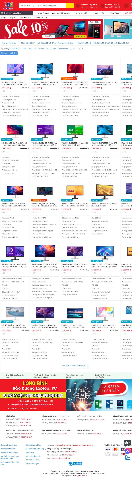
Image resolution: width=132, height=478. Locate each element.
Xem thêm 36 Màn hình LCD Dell (74, 366)
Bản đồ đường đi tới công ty (35, 449)
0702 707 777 (61, 423)
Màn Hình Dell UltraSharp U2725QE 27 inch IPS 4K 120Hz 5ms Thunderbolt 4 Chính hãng (104, 83)
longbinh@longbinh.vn (61, 458)
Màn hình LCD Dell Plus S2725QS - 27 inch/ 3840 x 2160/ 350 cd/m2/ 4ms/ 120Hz (15, 144)
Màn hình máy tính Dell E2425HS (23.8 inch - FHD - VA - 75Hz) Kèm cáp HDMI (14, 266)
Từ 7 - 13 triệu (51, 49)
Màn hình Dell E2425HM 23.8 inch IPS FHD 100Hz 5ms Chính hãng (44, 144)
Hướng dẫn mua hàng (8, 445)
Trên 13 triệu (63, 49)
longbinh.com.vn (81, 476)
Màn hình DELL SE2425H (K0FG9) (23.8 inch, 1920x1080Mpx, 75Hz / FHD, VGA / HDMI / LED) (104, 266)
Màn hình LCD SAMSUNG (103, 43)
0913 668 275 (70, 455)
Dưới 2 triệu (16, 49)
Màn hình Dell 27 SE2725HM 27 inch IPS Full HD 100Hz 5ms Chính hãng (14, 83)
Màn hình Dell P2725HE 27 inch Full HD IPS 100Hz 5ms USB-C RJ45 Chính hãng (15, 205)
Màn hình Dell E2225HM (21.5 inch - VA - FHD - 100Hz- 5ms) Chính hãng (75, 205)
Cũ (81, 49)
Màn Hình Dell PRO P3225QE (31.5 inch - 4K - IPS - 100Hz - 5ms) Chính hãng (75, 83)
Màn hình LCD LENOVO (47, 43)
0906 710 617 (26, 419)
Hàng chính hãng (82, 13)
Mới (74, 49)
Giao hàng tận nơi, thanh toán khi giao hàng (54, 13)
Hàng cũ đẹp (114, 13)
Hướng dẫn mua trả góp (9, 452)
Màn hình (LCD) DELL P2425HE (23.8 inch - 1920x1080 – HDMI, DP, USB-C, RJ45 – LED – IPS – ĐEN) (45, 326)
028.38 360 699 (71, 452)
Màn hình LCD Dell (122, 43)
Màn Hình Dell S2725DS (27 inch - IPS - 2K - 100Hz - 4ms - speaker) (14, 326)
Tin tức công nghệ (32, 464)
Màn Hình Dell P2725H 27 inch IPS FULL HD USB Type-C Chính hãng (44, 266)
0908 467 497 (98, 420)
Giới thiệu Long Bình (33, 445)
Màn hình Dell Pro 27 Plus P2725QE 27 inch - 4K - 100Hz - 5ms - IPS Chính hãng (45, 83)
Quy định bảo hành (32, 460)
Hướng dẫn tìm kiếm (8, 449)
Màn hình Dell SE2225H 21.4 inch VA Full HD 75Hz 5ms (103, 205)
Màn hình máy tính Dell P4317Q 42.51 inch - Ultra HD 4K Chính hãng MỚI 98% (45, 205)
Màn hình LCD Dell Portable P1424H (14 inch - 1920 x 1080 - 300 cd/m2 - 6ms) (73, 326)
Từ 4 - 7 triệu (39, 49)
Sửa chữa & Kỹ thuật (89, 6)
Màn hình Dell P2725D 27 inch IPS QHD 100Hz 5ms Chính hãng (104, 144)
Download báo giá (113, 5)
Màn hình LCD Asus (65, 43)
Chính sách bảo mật (32, 456)
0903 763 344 (25, 422)
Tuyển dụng (29, 452)
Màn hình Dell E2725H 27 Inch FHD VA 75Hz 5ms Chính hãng (75, 144)
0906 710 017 (26, 437)
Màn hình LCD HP (28, 43)
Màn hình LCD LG (84, 43)
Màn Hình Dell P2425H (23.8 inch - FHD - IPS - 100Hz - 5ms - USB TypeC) (74, 266)
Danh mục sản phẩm (16, 13)
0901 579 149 (25, 425)
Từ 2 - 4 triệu (27, 49)
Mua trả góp (99, 13)
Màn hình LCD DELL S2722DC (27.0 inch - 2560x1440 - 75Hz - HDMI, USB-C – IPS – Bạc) (103, 326)
